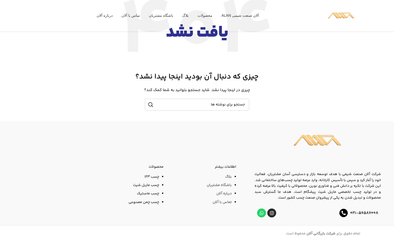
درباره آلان (224, 193)
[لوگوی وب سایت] (341, 16)
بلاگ (228, 177)
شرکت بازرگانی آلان (320, 234)
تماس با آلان (222, 202)
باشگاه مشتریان (219, 185)
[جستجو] (197, 105)
